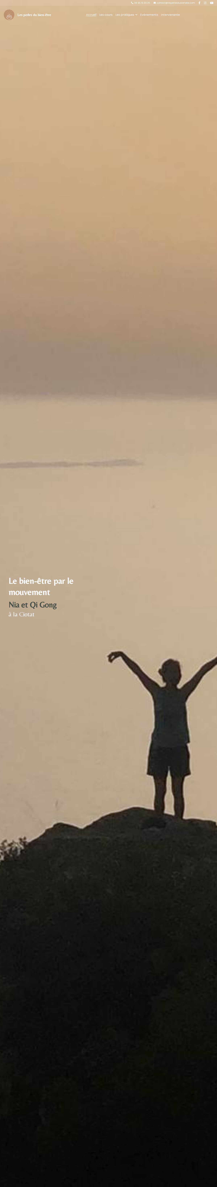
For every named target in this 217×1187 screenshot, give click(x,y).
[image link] (9, 14)
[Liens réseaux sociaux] (199, 2)
